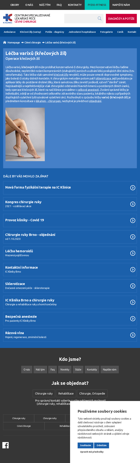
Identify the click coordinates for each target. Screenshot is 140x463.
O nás (29, 4)
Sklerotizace (15, 284)
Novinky (64, 369)
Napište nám (121, 4)
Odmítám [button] (102, 445)
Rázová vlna (14, 333)
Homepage (11, 42)
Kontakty (75, 4)
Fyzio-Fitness (97, 4)
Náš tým (44, 4)
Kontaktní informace (21, 267)
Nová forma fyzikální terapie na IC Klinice (38, 187)
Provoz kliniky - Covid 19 (24, 220)
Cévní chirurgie (31, 42)
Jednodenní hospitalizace (82, 32)
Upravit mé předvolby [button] (92, 452)
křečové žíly (61, 74)
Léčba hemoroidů (19, 251)
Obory (14, 4)
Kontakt (132, 32)
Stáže (78, 369)
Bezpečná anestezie (21, 316)
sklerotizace (103, 78)
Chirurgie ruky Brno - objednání (30, 235)
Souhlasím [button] (85, 445)
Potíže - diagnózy (54, 32)
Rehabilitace (66, 393)
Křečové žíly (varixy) (30, 32)
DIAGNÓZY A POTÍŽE (121, 18)
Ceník (120, 32)
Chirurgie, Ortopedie (92, 393)
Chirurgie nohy (50, 418)
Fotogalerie (106, 32)
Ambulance (9, 32)
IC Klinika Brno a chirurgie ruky (29, 300)
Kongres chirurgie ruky (23, 202)
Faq (59, 4)
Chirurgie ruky (44, 393)
